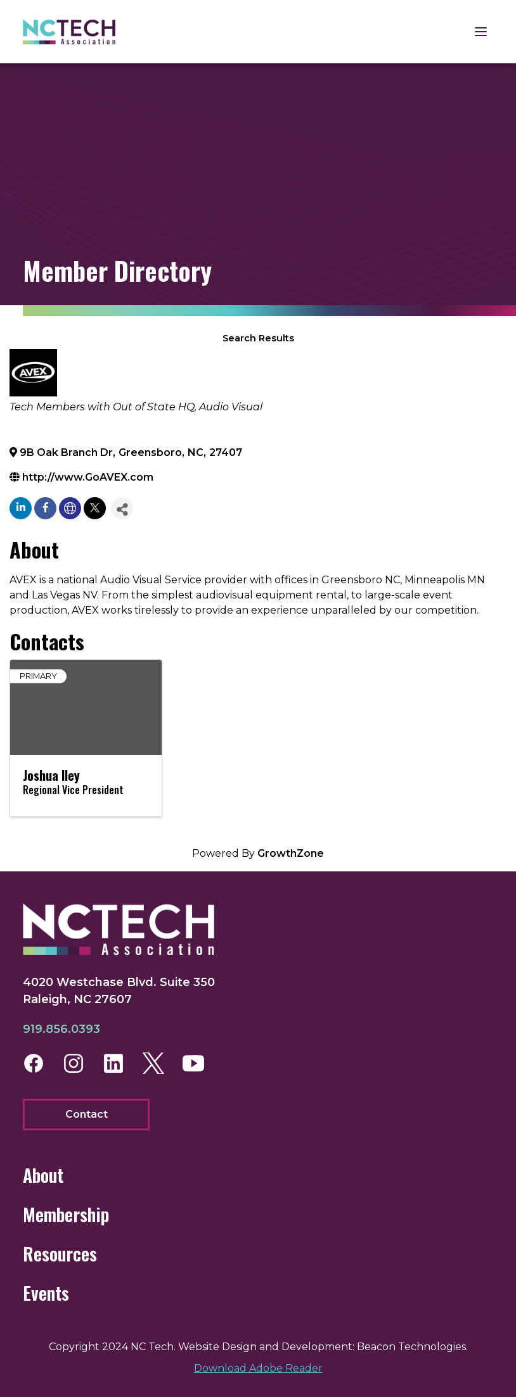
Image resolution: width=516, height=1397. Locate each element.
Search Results (258, 338)
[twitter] (95, 508)
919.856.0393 (61, 1029)
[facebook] (45, 508)
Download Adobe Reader (258, 1368)
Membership (66, 1214)
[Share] (122, 508)
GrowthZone (290, 853)
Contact (86, 1114)
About (43, 1175)
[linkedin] (21, 508)
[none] (70, 508)
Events (46, 1293)
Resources (60, 1254)
